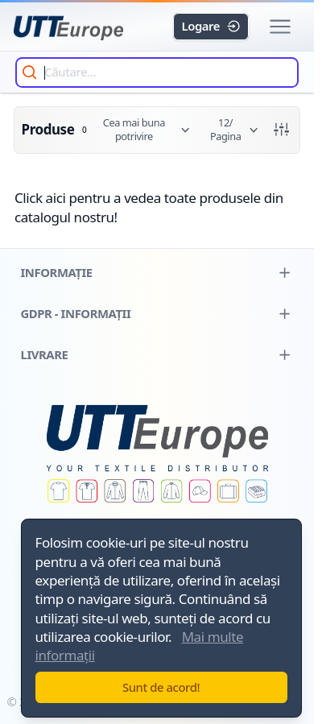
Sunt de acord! (161, 687)
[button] (279, 27)
